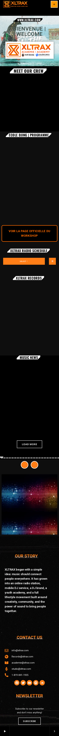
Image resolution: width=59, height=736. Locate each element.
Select (24, 261)
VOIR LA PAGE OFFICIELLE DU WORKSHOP (29, 233)
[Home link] (15, 4)
